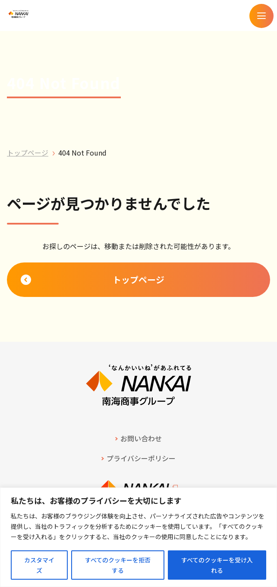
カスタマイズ (39, 565)
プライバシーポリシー (141, 458)
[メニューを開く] (261, 16)
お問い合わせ (141, 438)
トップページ (27, 152)
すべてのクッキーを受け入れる (217, 565)
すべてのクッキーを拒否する (118, 565)
